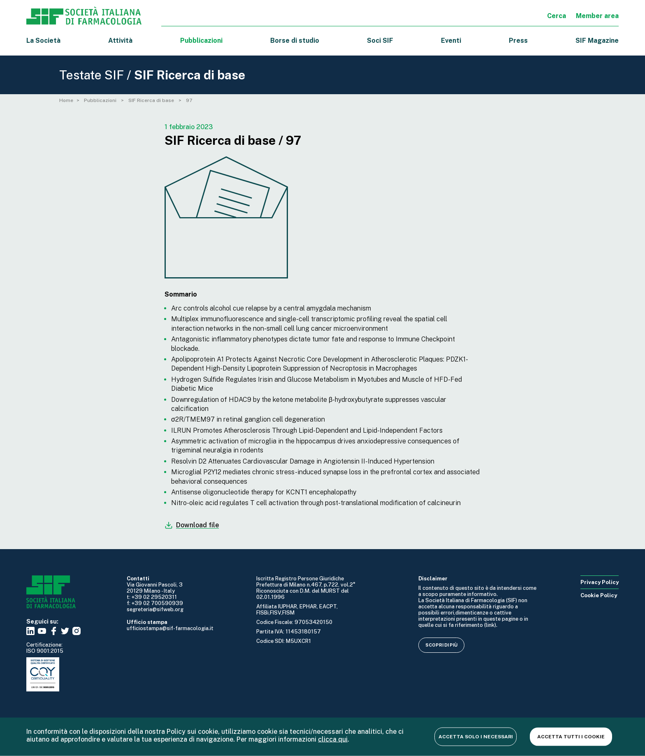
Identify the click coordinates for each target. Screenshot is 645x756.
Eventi (451, 40)
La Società (43, 40)
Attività (120, 40)
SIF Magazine (597, 40)
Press (518, 40)
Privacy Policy (599, 582)
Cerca (556, 16)
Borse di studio (294, 40)
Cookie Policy (598, 595)
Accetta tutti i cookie (571, 736)
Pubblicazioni (101, 100)
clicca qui (333, 739)
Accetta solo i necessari (476, 736)
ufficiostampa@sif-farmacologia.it (170, 628)
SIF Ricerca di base (151, 100)
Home (66, 100)
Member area (597, 16)
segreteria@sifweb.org (155, 609)
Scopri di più (441, 644)
